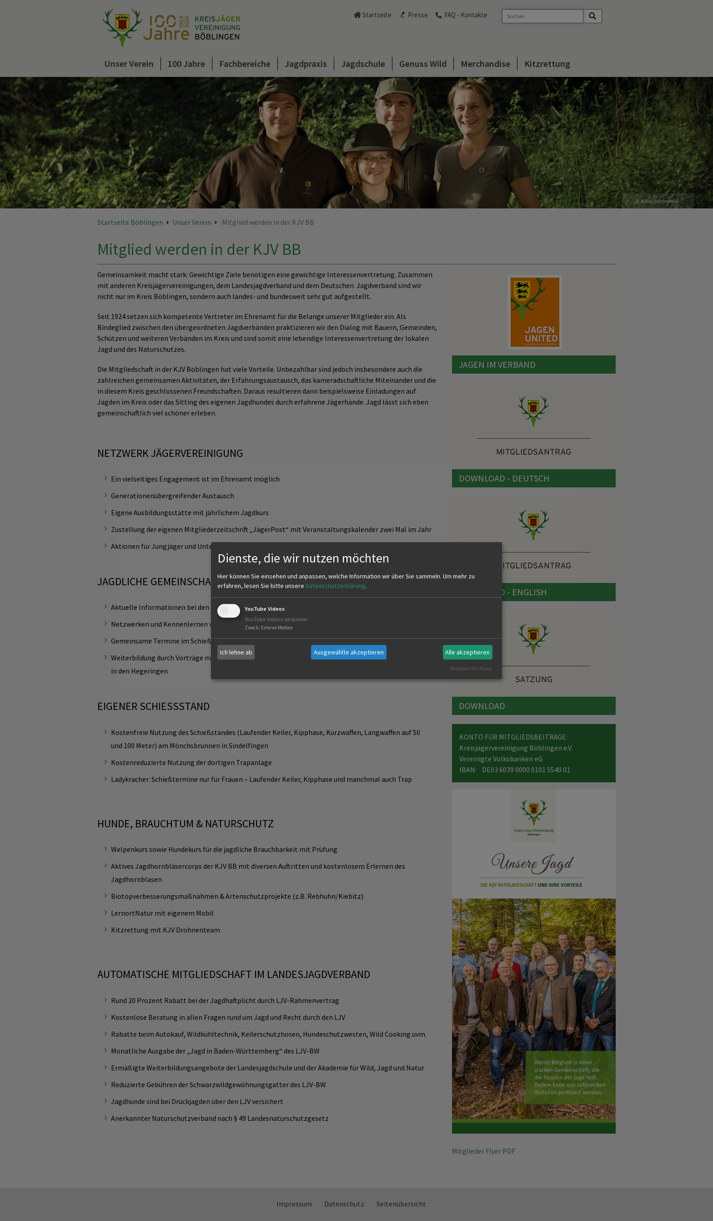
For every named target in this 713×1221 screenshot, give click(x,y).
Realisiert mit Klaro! (471, 668)
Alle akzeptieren (467, 652)
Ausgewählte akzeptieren (349, 652)
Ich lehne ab (236, 652)
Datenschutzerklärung (336, 586)
